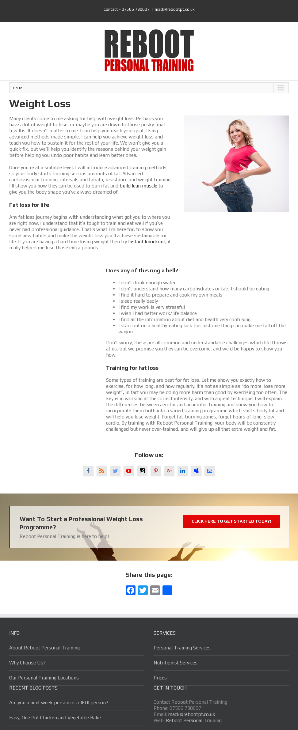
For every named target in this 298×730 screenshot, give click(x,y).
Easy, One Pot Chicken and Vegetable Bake (55, 718)
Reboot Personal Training (194, 720)
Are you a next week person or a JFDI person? (58, 702)
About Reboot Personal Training (44, 648)
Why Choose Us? (27, 663)
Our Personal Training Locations (44, 678)
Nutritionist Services (175, 663)
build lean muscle (138, 186)
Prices (160, 678)
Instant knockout (146, 241)
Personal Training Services (182, 648)
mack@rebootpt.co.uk (175, 9)
